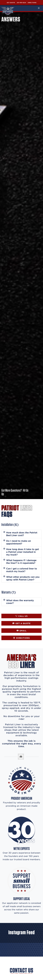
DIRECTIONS (21, 637)
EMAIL (21, 630)
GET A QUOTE (21, 623)
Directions (32, 2)
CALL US (21, 616)
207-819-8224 (21, 2)
